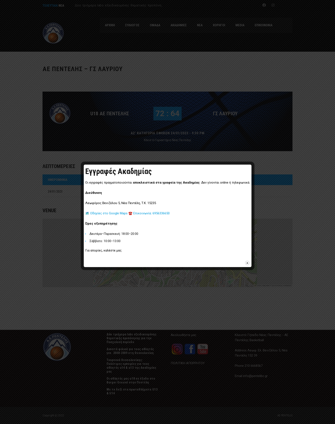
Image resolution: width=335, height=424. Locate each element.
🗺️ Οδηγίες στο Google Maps (106, 213)
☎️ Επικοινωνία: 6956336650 (149, 213)
